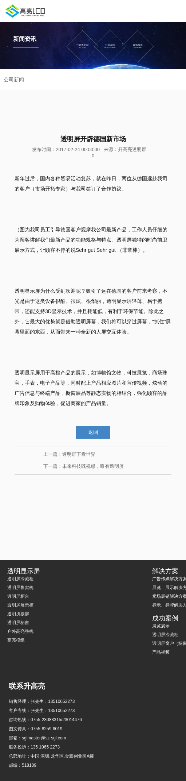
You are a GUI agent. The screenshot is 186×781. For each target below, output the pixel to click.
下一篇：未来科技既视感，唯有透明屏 (83, 466)
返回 (93, 432)
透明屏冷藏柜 (20, 578)
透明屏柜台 (18, 596)
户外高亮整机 (20, 631)
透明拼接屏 (18, 613)
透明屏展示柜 (20, 605)
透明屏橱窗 (18, 622)
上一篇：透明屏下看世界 (69, 454)
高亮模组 (16, 640)
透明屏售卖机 (20, 587)
